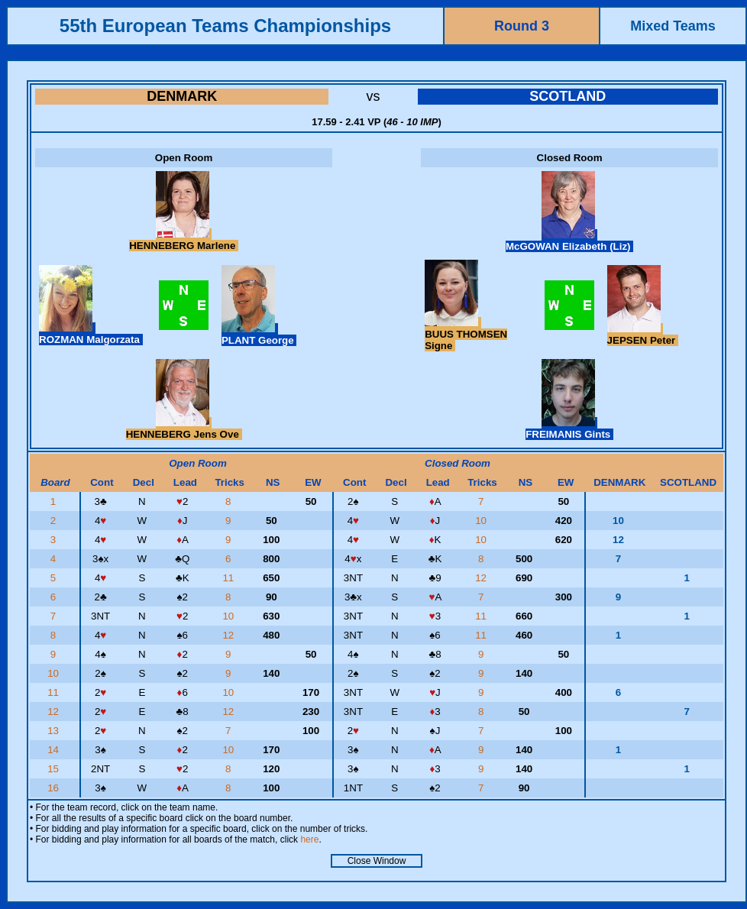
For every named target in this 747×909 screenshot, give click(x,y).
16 (54, 788)
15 (54, 769)
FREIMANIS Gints (569, 428)
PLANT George (259, 334)
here (309, 839)
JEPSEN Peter (642, 334)
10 (482, 520)
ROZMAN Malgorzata (91, 333)
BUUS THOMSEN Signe (466, 334)
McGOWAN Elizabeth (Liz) (569, 240)
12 (482, 578)
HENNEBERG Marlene (183, 239)
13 (54, 730)
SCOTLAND (567, 96)
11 (229, 578)
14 (54, 749)
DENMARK (182, 96)
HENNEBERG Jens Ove (184, 428)
